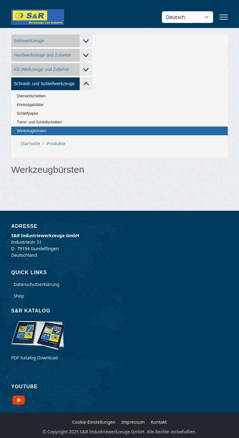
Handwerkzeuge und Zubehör (42, 55)
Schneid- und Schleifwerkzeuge (44, 83)
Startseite (30, 143)
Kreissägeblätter (30, 105)
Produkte (56, 143)
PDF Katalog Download (34, 358)
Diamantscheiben (31, 96)
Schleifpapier (27, 113)
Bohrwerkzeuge (29, 40)
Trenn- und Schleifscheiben (39, 122)
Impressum (133, 422)
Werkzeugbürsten (31, 131)
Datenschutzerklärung (36, 284)
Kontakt (159, 422)
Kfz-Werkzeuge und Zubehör (41, 69)
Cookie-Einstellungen (93, 422)
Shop (19, 296)
